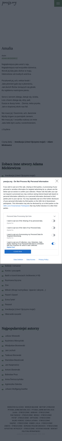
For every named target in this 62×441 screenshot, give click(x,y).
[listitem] (31, 216)
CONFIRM (18, 251)
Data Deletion (18, 259)
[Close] (58, 182)
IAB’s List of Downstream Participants (16, 206)
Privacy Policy (43, 259)
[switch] (53, 221)
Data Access (31, 259)
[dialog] (31, 220)
